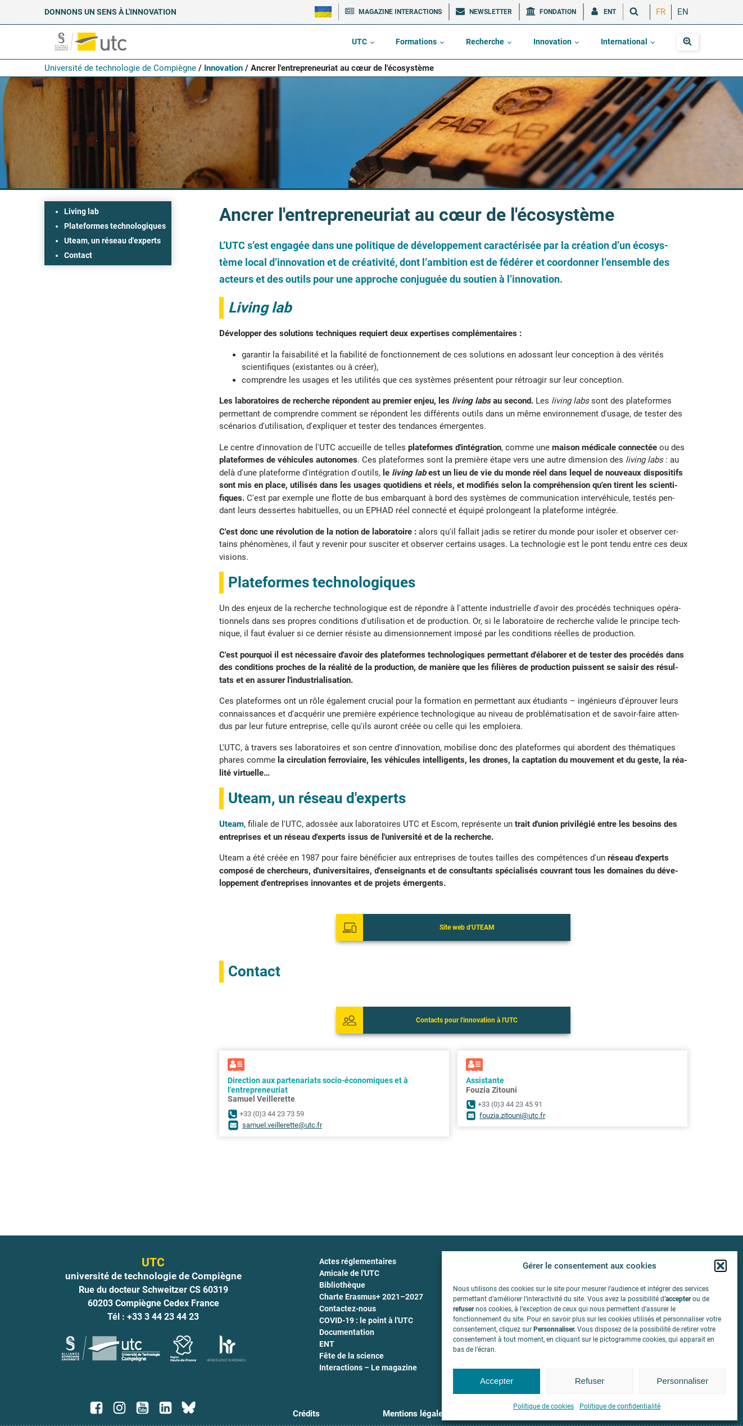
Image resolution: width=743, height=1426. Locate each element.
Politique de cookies (543, 1406)
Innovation (552, 41)
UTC (359, 41)
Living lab (81, 211)
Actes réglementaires (357, 1261)
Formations (416, 41)
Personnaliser (682, 1381)
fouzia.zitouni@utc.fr (512, 1115)
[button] (720, 1265)
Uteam (231, 824)
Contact (78, 255)
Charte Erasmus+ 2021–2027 (371, 1296)
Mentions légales (415, 1414)
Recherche (485, 41)
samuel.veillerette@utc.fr (282, 1125)
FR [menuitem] (660, 12)
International (624, 41)
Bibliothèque (342, 1284)
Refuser (590, 1381)
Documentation (346, 1332)
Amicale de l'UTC (349, 1273)
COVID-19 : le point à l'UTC (366, 1320)
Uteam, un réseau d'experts (112, 240)
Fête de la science (351, 1355)
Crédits (306, 1414)
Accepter (496, 1381)
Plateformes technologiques (115, 225)
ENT (326, 1343)
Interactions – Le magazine (368, 1367)
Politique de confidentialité (619, 1406)
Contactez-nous (347, 1308)
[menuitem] (660, 12)
